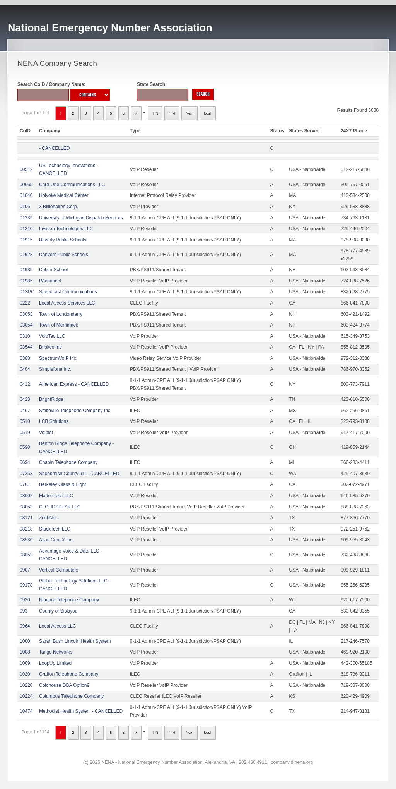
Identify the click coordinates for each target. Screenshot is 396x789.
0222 (25, 303)
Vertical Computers (58, 570)
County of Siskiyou (58, 611)
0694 (25, 462)
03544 (26, 347)
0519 (25, 432)
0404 (25, 369)
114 (172, 113)
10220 (26, 685)
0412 (25, 384)
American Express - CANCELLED (74, 384)
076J (25, 484)
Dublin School (53, 269)
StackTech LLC (54, 529)
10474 (26, 711)
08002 (26, 495)
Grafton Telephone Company (68, 674)
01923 (26, 254)
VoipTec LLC (52, 336)
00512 (26, 169)
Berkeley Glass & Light (62, 484)
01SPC (27, 291)
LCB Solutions (53, 421)
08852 (26, 555)
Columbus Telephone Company (71, 696)
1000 (25, 641)
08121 (26, 517)
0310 (25, 336)
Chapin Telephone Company (68, 462)
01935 (26, 269)
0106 (25, 206)
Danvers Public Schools (63, 254)
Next (190, 113)
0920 (25, 599)
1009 (25, 663)
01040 (26, 195)
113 (155, 113)
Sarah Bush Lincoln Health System (75, 641)
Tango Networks (55, 652)
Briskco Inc (50, 347)
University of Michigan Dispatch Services (81, 218)
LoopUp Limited (55, 663)
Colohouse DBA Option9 (64, 685)
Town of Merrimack (58, 325)
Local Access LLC (57, 626)
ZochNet (47, 517)
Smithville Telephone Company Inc (74, 410)
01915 (26, 240)
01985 (26, 281)
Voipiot (46, 432)
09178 (26, 585)
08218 (26, 529)
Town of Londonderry (60, 314)
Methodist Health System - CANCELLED (81, 711)
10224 (26, 696)
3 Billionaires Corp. (58, 206)
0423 (25, 399)
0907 (25, 570)
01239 (26, 218)
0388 (25, 358)
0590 (25, 447)
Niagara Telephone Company (69, 599)
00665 (26, 184)
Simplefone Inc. (55, 369)
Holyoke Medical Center (63, 195)
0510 (25, 421)
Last (207, 113)
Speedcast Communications (68, 291)
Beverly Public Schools (62, 240)
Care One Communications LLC (72, 184)
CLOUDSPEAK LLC (59, 507)
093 (23, 611)
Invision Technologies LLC (66, 228)
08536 (26, 540)
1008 (25, 652)
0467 (25, 410)
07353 (26, 473)
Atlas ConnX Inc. (56, 540)
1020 (25, 674)
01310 (26, 228)
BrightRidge (51, 399)
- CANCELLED (54, 148)
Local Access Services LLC (67, 303)
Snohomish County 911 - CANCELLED (79, 473)
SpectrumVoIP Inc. (58, 358)
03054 (26, 325)
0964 (25, 626)
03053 (26, 314)
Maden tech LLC (56, 495)
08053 (26, 507)
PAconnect (50, 281)
